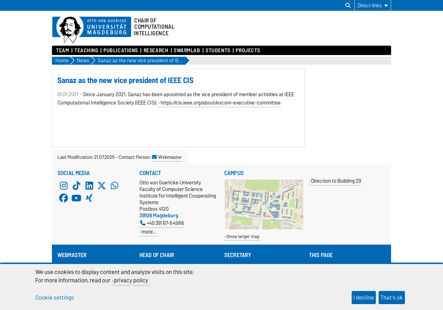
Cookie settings (54, 297)
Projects (248, 50)
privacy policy (131, 280)
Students (218, 50)
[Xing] (89, 198)
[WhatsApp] (114, 185)
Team (62, 50)
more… (149, 231)
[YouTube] (76, 198)
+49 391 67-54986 (162, 223)
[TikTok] (76, 185)
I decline (363, 297)
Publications (120, 50)
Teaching (86, 50)
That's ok (391, 297)
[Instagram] (63, 185)
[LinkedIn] (89, 185)
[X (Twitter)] (102, 185)
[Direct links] (373, 5)
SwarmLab (187, 50)
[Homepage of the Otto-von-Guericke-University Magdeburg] (92, 30)
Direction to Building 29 (336, 180)
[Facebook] (63, 198)
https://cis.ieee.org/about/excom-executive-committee (221, 103)
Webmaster (167, 157)
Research (156, 50)
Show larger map (243, 236)
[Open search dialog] (348, 5)
